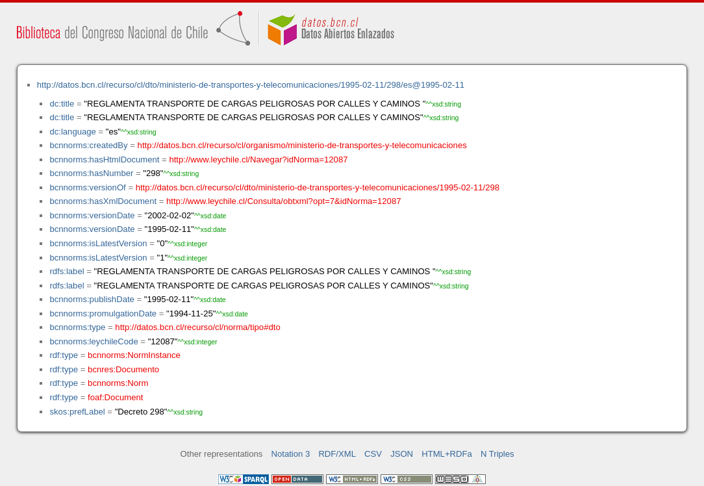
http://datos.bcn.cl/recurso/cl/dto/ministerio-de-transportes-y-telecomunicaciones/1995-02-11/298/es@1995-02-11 (250, 85)
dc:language (72, 131)
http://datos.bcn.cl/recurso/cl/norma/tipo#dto (197, 327)
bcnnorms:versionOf (87, 187)
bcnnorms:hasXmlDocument (103, 201)
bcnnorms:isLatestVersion (98, 243)
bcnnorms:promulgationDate (103, 313)
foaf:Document (115, 397)
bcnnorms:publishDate (91, 299)
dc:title (61, 104)
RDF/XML (337, 454)
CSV (373, 454)
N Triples (497, 454)
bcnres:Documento (123, 369)
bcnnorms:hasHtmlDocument (104, 159)
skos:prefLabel (77, 411)
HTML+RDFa (446, 454)
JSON (401, 454)
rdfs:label (66, 271)
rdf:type (63, 355)
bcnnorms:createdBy (88, 145)
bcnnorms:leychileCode (93, 341)
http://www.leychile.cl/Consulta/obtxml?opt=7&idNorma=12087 (283, 201)
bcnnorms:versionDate (91, 215)
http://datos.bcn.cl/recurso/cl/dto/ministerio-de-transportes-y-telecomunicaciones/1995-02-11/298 (317, 187)
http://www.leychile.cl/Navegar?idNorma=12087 (258, 159)
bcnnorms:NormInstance (134, 355)
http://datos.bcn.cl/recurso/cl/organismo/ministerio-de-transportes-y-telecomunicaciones (302, 145)
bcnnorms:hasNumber (91, 173)
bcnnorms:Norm (118, 383)
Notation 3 (290, 454)
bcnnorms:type (77, 327)
